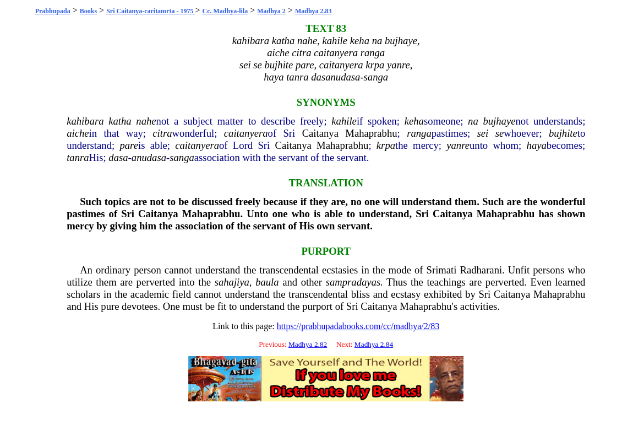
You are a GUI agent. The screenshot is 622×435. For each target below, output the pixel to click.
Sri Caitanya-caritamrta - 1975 (150, 11)
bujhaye (499, 121)
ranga (419, 133)
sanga (182, 157)
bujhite (563, 133)
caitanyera (246, 133)
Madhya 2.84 (373, 344)
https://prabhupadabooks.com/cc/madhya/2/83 (358, 326)
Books (88, 11)
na (473, 121)
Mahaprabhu (371, 133)
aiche (78, 133)
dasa (118, 157)
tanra (78, 157)
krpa (386, 145)
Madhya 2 (271, 11)
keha (414, 121)
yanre (458, 145)
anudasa (149, 157)
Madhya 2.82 (307, 344)
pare (128, 145)
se (499, 133)
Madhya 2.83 (313, 11)
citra (162, 133)
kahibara (85, 121)
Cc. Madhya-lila (225, 11)
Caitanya (320, 133)
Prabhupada (52, 11)
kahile (344, 121)
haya (537, 145)
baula (267, 282)
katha (119, 121)
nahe (146, 121)
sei (483, 133)
